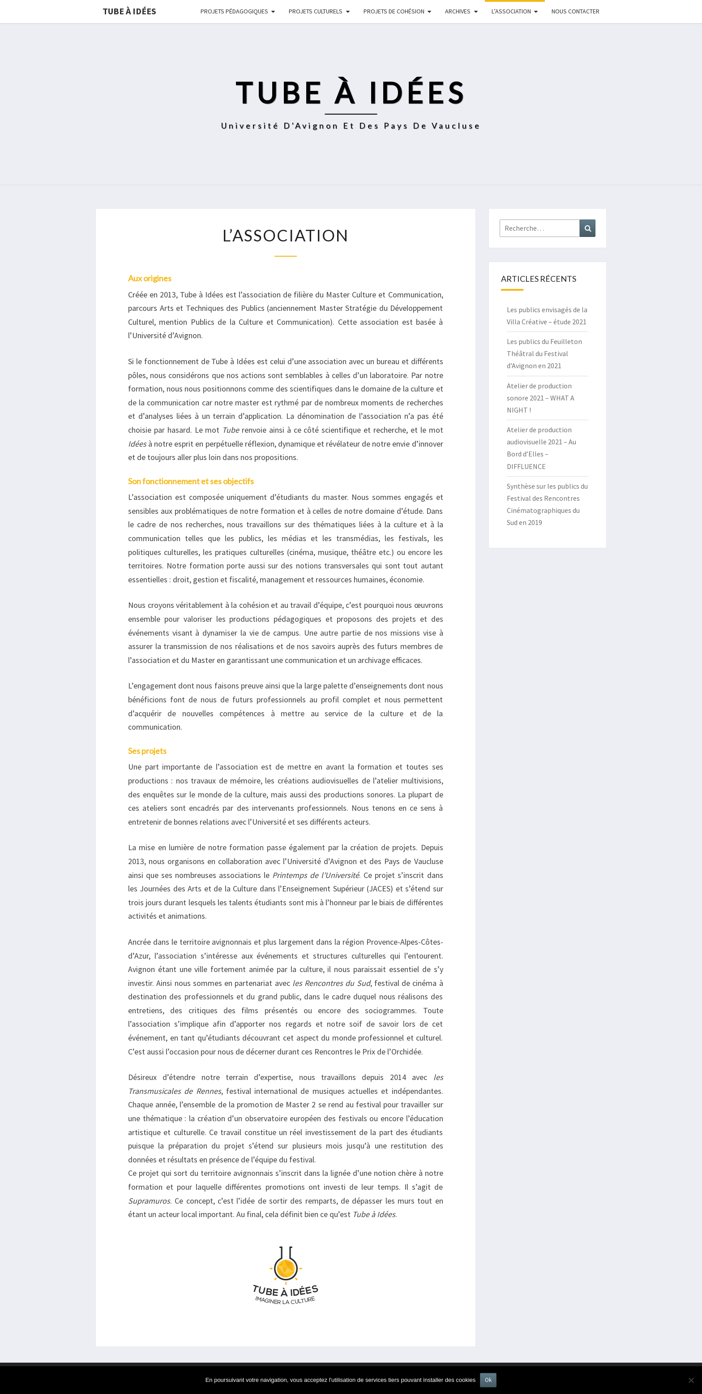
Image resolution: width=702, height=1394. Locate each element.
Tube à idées (129, 11)
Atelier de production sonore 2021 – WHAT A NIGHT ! (540, 397)
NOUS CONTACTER (575, 11)
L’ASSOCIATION (511, 11)
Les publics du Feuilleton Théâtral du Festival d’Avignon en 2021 (544, 353)
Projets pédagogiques (234, 11)
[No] (690, 1380)
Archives (458, 11)
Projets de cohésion (394, 11)
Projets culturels (315, 11)
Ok (488, 1380)
